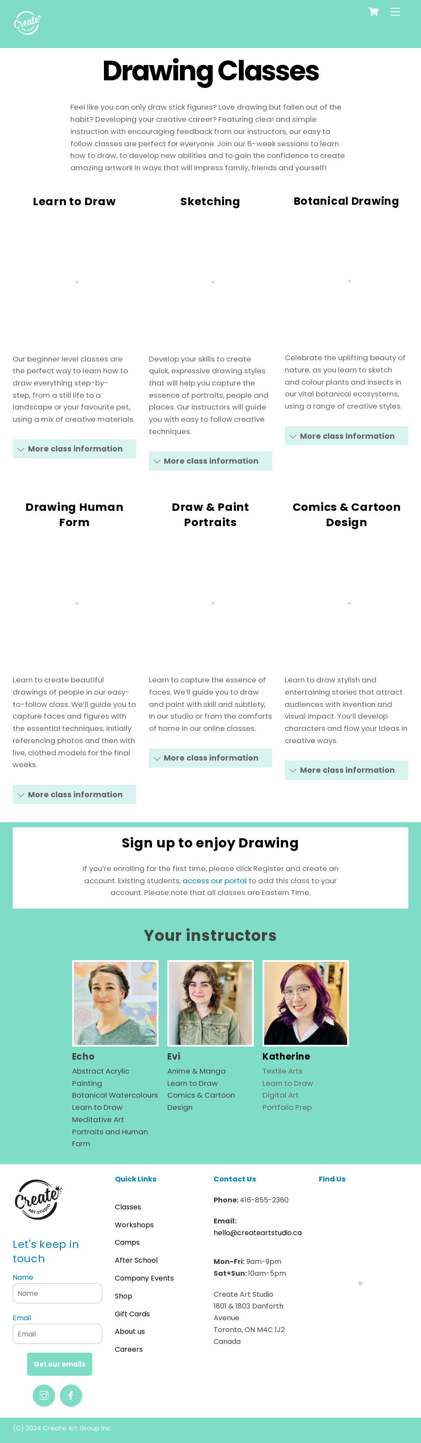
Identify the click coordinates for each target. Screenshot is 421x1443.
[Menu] (395, 11)
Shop (123, 1296)
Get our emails (60, 1364)
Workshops (134, 1225)
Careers (129, 1349)
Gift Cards (132, 1314)
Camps (127, 1242)
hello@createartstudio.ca (258, 1233)
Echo (83, 1056)
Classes (128, 1207)
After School (136, 1260)
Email (22, 1318)
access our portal (215, 880)
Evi (174, 1056)
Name (23, 1277)
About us (130, 1331)
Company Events (144, 1278)
